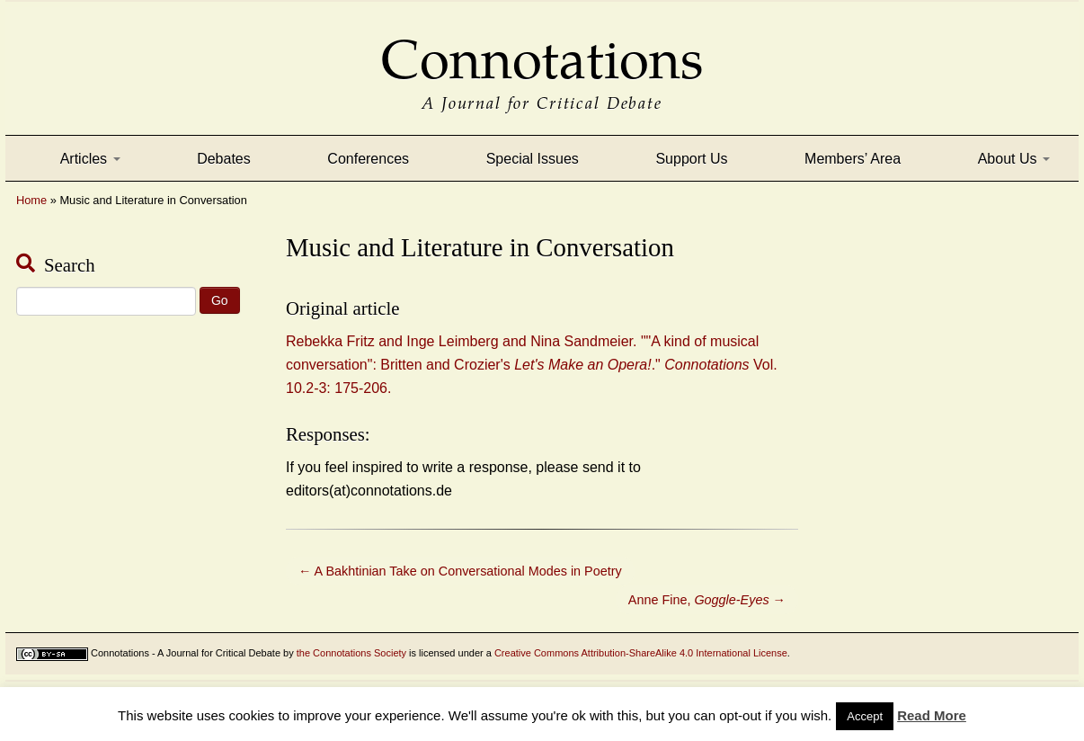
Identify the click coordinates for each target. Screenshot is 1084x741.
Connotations (542, 47)
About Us (1014, 158)
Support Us (691, 158)
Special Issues (532, 158)
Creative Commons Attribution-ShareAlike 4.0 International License (640, 652)
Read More (931, 715)
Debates (224, 158)
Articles (90, 158)
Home (31, 200)
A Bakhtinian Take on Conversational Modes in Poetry (460, 571)
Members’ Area (852, 158)
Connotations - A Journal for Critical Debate (185, 652)
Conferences (368, 158)
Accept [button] (865, 716)
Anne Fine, (707, 600)
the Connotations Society (351, 652)
